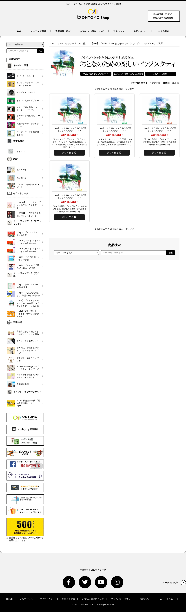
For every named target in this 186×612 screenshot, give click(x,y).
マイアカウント (47, 599)
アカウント (118, 31)
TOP (19, 31)
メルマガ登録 (26, 599)
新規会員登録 (68, 599)
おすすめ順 (154, 83)
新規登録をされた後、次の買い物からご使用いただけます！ (25, 530)
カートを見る (162, 31)
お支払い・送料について (92, 31)
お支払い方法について (93, 599)
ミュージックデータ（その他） (72, 43)
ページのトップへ (174, 582)
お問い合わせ (140, 31)
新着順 (175, 83)
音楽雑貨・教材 (63, 31)
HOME (9, 599)
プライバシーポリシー (122, 599)
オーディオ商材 (38, 31)
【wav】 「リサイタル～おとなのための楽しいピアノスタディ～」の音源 (127, 43)
